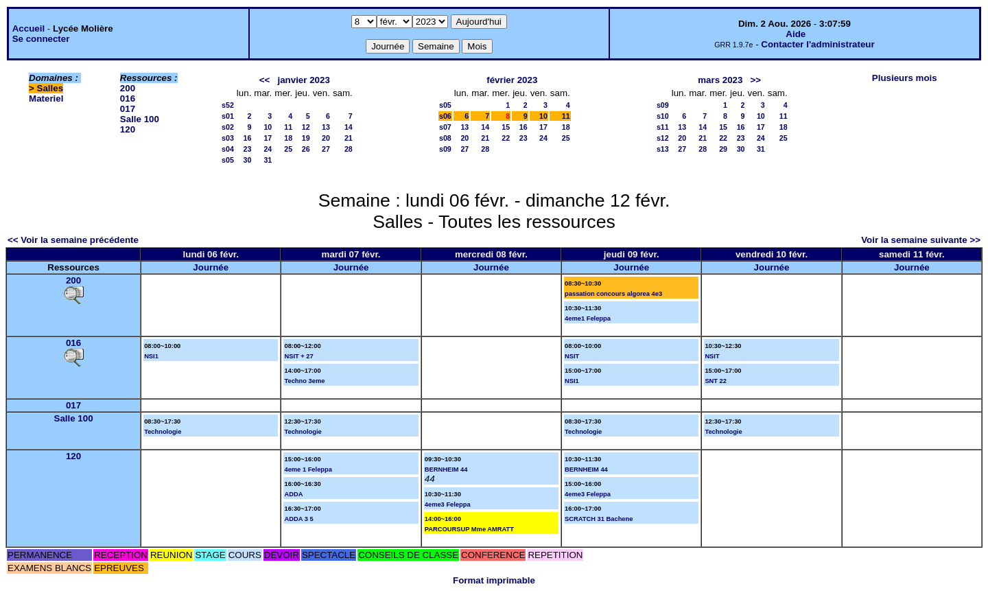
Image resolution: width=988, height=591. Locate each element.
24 (267, 149)
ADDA (293, 494)
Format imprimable (494, 580)
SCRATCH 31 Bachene (599, 518)
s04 (228, 149)
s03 (228, 138)
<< (264, 80)
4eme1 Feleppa (588, 318)
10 (267, 127)
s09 (445, 149)
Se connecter (41, 39)
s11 (663, 127)
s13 (663, 149)
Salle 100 (139, 119)
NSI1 (151, 356)
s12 (663, 138)
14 (348, 127)
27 (326, 149)
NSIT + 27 (298, 356)
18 (288, 138)
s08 (445, 138)
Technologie (162, 431)
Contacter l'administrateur (817, 44)
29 (723, 149)
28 (348, 149)
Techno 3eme (304, 381)
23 (248, 149)
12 (306, 127)
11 (288, 127)
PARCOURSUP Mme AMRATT (469, 529)
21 (348, 138)
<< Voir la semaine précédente (73, 240)
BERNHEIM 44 (446, 469)
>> (756, 80)
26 (306, 149)
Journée (210, 267)
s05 (228, 160)
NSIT (572, 356)
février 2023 (511, 80)
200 (127, 88)
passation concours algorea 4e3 (613, 293)
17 (267, 138)
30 (248, 160)
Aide (795, 34)
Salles (50, 88)
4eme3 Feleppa (448, 504)
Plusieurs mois (904, 78)
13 (326, 127)
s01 (228, 116)
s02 (228, 127)
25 (288, 149)
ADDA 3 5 (298, 518)
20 (326, 138)
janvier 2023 (304, 80)
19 (306, 138)
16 (248, 138)
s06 (445, 116)
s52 (228, 105)
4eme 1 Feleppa (307, 469)
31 (267, 160)
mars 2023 (720, 80)
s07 (445, 127)
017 (127, 109)
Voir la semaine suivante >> (920, 240)
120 (127, 129)
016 (127, 98)
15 (506, 127)
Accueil (28, 28)
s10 (663, 116)
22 (506, 138)
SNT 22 (716, 381)
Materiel (46, 98)
